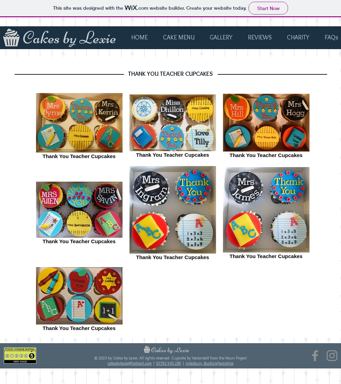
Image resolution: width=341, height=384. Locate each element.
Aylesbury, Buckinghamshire (209, 363)
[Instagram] (332, 355)
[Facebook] (315, 355)
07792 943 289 (168, 363)
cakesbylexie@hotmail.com (130, 363)
